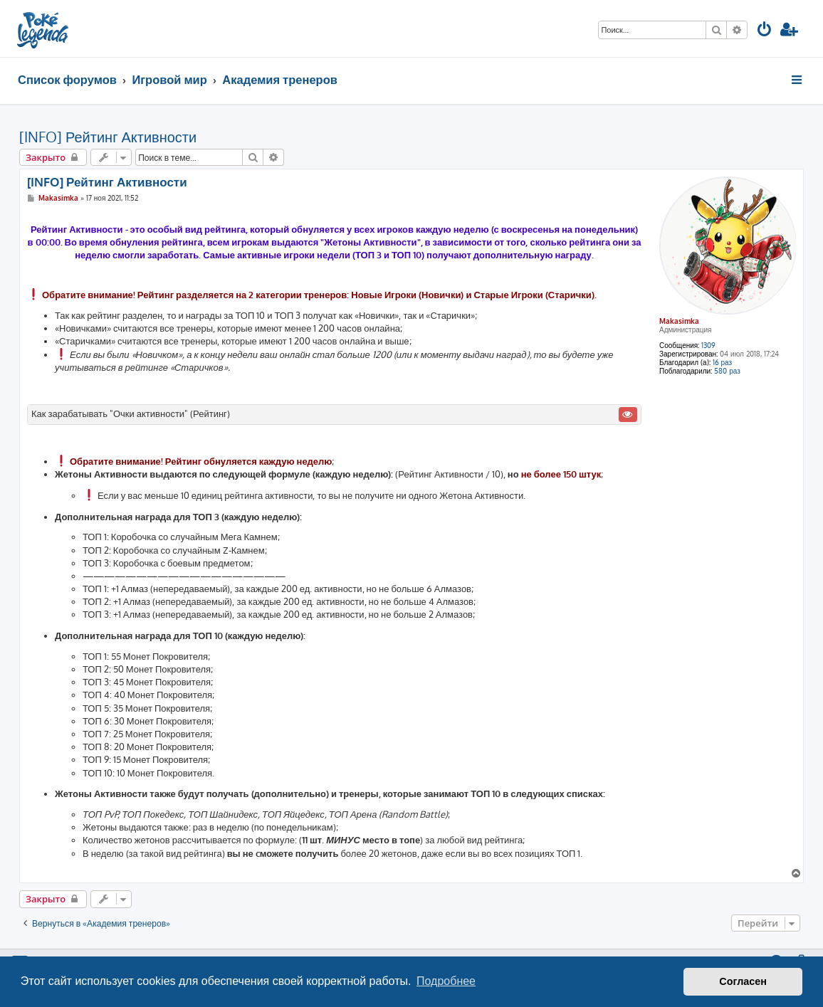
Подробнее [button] (446, 981)
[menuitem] (765, 31)
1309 (708, 345)
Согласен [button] (743, 981)
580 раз (727, 371)
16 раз (723, 362)
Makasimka (679, 321)
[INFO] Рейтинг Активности (107, 136)
